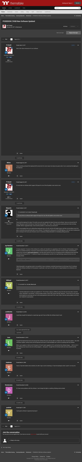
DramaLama (8, 385)
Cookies (48, 456)
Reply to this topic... (15, 440)
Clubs (24, 8)
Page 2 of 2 (17, 39)
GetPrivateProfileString (33, 252)
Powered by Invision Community (41, 459)
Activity (10, 8)
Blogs (27, 11)
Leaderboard (47, 11)
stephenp (9, 362)
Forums (3, 11)
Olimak (32, 284)
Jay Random (9, 245)
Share (65, 26)
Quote (21, 153)
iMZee (9, 162)
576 (9, 60)
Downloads (9, 11)
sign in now (33, 434)
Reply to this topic (73, 32)
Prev (6, 39)
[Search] (62, 8)
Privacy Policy (35, 456)
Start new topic (60, 32)
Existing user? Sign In (67, 3)
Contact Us (42, 456)
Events (16, 11)
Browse (4, 8)
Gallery (22, 11)
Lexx (8, 337)
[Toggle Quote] (18, 212)
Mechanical (19, 27)
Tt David (10, 25)
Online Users (39, 11)
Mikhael (8, 280)
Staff (33, 11)
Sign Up (77, 3)
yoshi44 (8, 407)
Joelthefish (8, 312)
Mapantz (8, 208)
